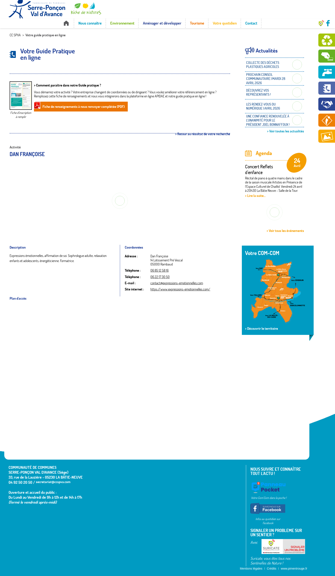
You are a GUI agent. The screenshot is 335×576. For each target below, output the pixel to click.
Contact (251, 23)
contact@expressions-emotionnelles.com (176, 283)
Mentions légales (251, 568)
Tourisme (197, 23)
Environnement (122, 23)
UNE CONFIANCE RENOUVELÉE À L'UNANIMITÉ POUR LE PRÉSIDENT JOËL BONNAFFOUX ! (267, 120)
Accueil (66, 23)
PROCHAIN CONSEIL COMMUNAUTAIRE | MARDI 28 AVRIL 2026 (265, 78)
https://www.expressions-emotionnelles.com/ (180, 289)
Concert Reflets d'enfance (259, 169)
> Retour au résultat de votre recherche (202, 134)
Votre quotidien (225, 23)
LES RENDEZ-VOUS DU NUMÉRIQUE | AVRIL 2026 (263, 106)
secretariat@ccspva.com (53, 482)
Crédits (271, 568)
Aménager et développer (162, 23)
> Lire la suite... (255, 195)
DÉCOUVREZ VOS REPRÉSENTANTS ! (258, 92)
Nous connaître (90, 23)
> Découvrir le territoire (261, 328)
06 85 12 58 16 (159, 270)
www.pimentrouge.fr (294, 568)
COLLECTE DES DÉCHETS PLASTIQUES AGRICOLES (262, 64)
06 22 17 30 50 (160, 277)
